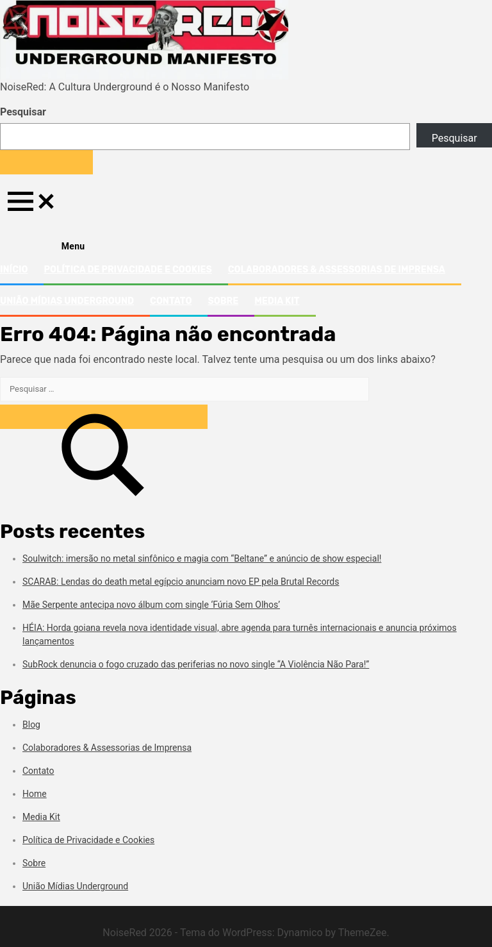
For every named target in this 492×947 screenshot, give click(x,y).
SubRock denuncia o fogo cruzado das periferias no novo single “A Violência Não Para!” (195, 664)
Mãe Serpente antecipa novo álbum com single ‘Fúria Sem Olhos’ (151, 604)
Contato (171, 301)
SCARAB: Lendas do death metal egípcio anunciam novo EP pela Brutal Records (180, 581)
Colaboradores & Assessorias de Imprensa (336, 269)
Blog (31, 724)
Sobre (223, 301)
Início (14, 269)
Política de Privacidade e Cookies (127, 269)
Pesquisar (23, 112)
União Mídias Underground (67, 301)
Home (34, 794)
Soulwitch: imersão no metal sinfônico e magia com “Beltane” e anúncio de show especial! (201, 558)
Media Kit (276, 301)
